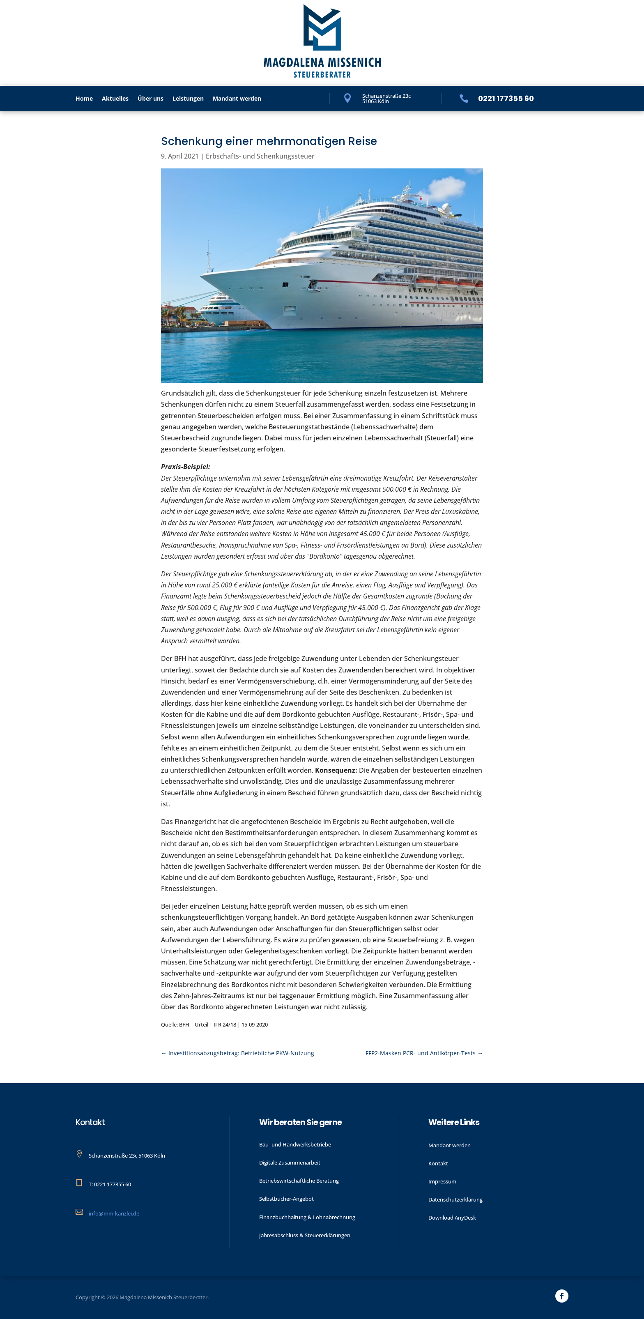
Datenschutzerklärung (455, 1199)
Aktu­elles (115, 99)
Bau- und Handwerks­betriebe (295, 1144)
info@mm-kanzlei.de (114, 1213)
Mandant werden (237, 99)
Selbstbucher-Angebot (286, 1198)
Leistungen (188, 99)
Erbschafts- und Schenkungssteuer (260, 156)
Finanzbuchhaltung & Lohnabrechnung (307, 1217)
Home (84, 99)
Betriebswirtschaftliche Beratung (299, 1180)
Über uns (150, 99)
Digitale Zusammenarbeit (289, 1162)
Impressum (442, 1181)
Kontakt (438, 1163)
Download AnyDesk (452, 1217)
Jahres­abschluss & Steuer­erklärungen (304, 1235)
